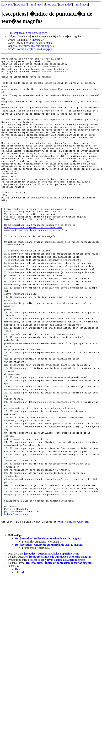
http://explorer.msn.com (73, 550)
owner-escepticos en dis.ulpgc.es (35, 49)
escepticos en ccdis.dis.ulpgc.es (29, 32)
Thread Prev (35, 4)
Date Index (65, 4)
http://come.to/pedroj (18, 541)
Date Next (20, 4)
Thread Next (50, 4)
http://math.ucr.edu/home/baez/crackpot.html (33, 251)
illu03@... (37, 39)
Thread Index (80, 4)
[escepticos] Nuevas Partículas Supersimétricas (51, 582)
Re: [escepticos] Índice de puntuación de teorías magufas (48, 567)
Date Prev (7, 4)
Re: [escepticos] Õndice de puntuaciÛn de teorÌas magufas (49, 573)
